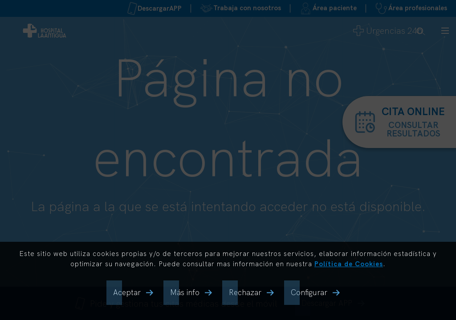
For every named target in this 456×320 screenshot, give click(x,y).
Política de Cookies (348, 264)
